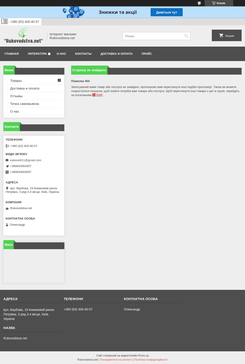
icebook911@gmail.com (25, 160)
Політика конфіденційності (151, 359)
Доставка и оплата (116, 53)
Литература (37, 53)
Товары (16, 81)
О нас (61, 53)
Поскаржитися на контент (116, 359)
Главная (12, 53)
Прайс (147, 53)
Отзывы (16, 96)
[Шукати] (186, 36)
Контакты (83, 53)
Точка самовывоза (24, 104)
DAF (99, 95)
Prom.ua (143, 355)
